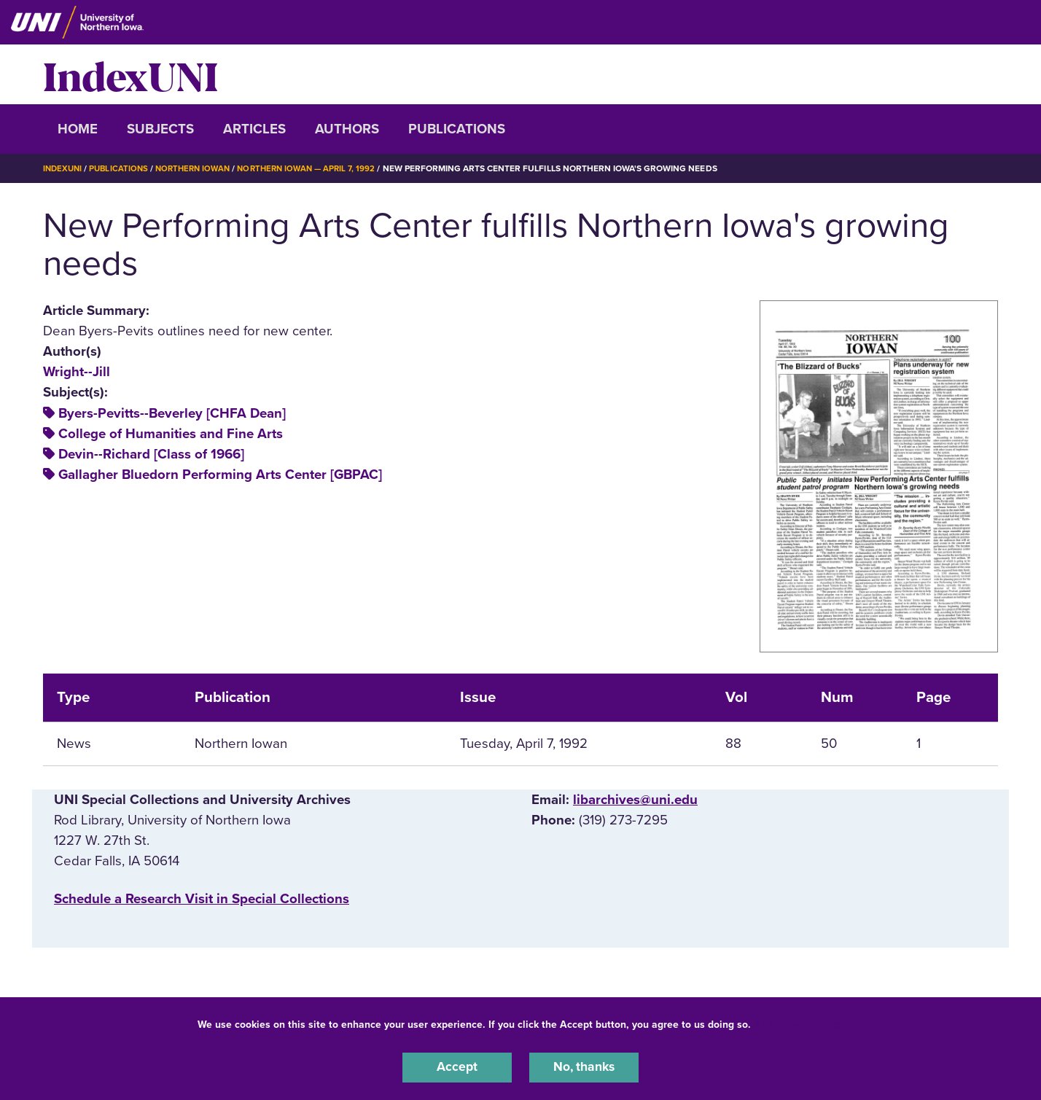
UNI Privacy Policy (800, 1022)
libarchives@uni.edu (635, 800)
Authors (347, 129)
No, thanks (583, 1066)
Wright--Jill (76, 372)
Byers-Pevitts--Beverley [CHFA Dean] (172, 413)
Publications (456, 129)
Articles (254, 129)
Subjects (160, 129)
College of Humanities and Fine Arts (170, 433)
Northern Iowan (199, 168)
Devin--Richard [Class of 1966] (151, 453)
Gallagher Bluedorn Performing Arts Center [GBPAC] (220, 475)
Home (78, 129)
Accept (457, 1066)
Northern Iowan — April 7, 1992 (319, 168)
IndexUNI (130, 74)
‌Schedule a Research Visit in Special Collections (201, 899)
